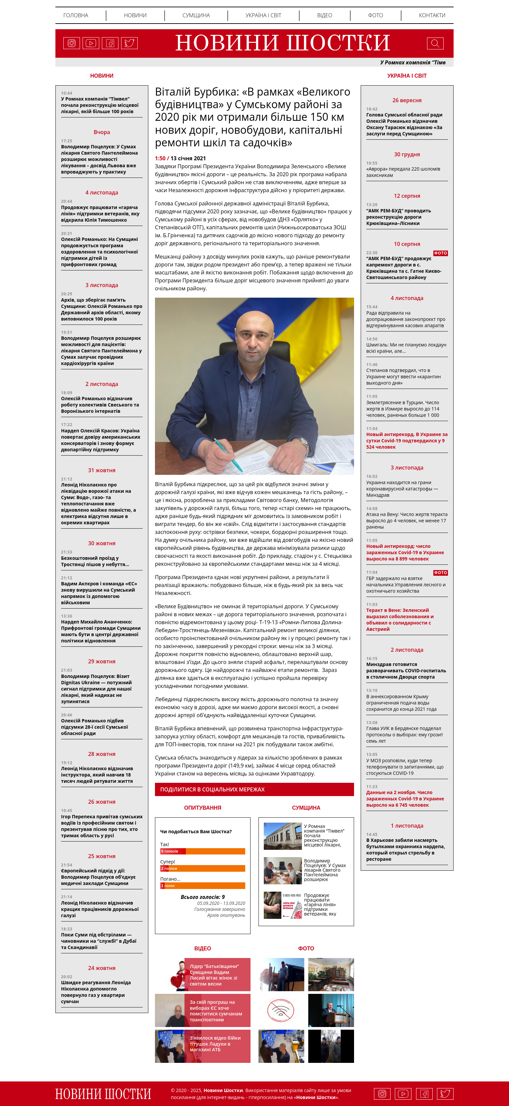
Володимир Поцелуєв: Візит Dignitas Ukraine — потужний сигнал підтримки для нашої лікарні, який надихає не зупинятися (96, 688)
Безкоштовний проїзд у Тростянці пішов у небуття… (95, 561)
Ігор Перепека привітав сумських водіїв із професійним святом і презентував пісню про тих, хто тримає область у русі (102, 826)
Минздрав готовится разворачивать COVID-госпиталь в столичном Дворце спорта (406, 670)
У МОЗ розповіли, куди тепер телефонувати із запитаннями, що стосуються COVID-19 (405, 766)
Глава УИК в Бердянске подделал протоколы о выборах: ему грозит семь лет (404, 734)
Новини (135, 15)
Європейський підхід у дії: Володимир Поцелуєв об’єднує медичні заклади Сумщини (98, 876)
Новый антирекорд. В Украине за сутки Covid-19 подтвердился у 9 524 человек (407, 440)
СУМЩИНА (306, 808)
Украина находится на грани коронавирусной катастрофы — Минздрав (402, 488)
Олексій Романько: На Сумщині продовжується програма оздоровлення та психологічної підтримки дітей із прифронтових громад (99, 251)
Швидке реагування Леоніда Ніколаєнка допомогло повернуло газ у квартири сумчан (96, 991)
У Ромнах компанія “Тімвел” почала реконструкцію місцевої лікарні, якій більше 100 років (99, 105)
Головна (75, 15)
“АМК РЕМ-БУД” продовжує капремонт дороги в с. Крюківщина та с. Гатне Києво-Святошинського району (403, 267)
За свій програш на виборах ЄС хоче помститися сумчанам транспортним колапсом (216, 1013)
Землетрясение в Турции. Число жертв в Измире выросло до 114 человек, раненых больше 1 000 (402, 408)
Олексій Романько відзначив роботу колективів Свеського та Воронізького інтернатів (100, 404)
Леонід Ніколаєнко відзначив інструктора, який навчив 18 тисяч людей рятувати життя (97, 774)
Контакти (432, 15)
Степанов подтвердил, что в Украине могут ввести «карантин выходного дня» (403, 376)
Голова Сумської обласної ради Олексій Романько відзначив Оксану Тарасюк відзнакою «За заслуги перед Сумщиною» (404, 124)
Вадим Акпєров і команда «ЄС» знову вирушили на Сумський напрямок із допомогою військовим (99, 593)
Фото (375, 15)
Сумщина (196, 15)
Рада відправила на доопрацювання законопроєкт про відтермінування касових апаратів (405, 319)
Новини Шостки (316, 1097)
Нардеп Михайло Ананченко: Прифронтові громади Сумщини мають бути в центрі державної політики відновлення (101, 631)
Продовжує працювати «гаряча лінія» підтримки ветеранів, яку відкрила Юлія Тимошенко (100, 213)
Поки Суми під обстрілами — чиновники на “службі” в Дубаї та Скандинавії (98, 940)
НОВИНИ (101, 76)
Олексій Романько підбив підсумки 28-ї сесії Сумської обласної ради (94, 726)
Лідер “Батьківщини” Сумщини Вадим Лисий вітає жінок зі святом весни (214, 975)
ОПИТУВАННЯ (202, 808)
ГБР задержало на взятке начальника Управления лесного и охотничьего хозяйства (406, 584)
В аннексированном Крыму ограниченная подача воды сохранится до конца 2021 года (401, 702)
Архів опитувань (226, 915)
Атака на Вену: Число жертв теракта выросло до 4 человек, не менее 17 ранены (407, 520)
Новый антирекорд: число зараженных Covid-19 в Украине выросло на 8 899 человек (405, 552)
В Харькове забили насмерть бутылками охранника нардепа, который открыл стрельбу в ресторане (405, 849)
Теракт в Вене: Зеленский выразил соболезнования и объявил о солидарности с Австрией (400, 619)
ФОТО (306, 948)
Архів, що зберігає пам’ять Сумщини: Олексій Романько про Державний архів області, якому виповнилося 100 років (101, 309)
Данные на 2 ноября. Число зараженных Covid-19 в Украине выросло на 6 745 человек (405, 798)
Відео (324, 15)
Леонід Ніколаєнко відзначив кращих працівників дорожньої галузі (100, 909)
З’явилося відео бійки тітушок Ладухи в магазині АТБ (215, 1044)
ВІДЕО (202, 948)
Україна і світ (263, 15)
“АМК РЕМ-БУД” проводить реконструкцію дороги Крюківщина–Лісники (398, 216)
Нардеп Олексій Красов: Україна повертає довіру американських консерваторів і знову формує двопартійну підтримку (100, 440)
